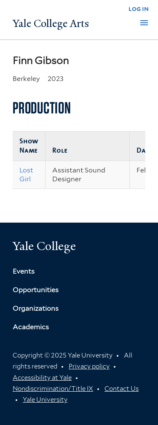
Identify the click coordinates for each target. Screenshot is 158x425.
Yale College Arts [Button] (51, 23)
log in (139, 9)
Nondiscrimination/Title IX (53, 389)
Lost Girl (26, 174)
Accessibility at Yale (42, 378)
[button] (144, 22)
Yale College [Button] (44, 246)
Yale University (45, 399)
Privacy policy (89, 366)
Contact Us (121, 389)
